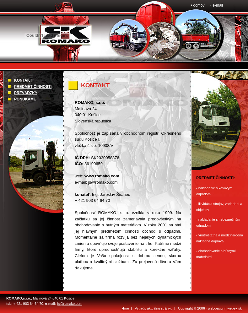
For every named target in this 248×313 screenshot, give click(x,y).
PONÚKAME (25, 99)
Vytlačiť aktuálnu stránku (153, 308)
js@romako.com (103, 182)
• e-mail (216, 5)
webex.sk (234, 308)
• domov (198, 5)
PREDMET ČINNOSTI (32, 86)
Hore (125, 308)
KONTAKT (23, 80)
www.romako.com (101, 176)
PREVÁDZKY (25, 93)
